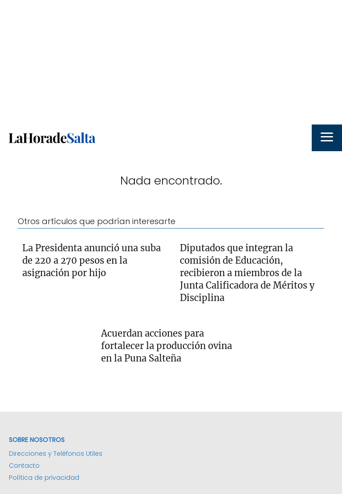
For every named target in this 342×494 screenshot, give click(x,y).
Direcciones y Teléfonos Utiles (55, 453)
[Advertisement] (171, 62)
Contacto (24, 465)
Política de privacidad (44, 477)
